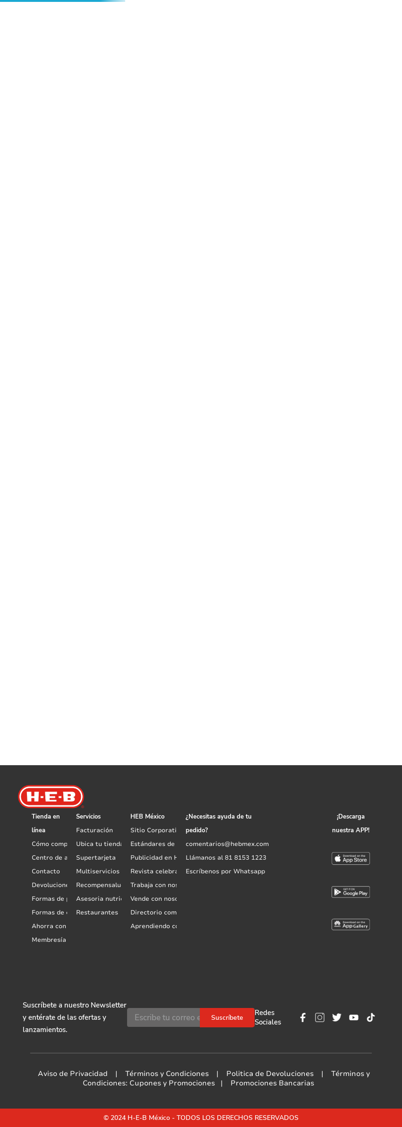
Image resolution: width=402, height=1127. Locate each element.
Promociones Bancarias (272, 1083)
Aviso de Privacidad (73, 1073)
